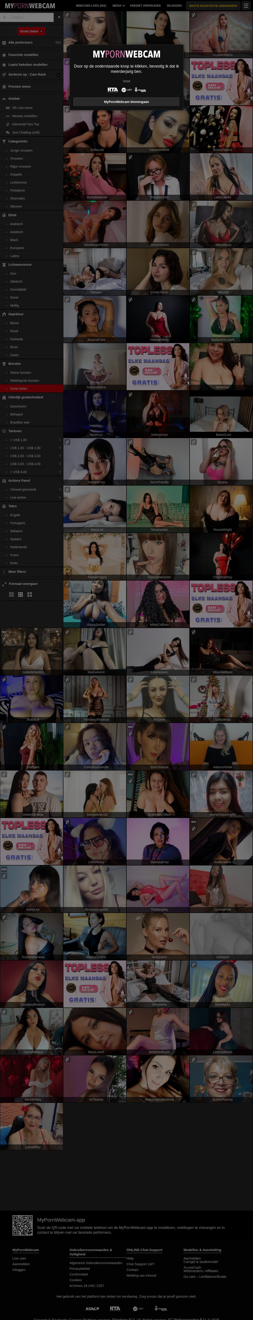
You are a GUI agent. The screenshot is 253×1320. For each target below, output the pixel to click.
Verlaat (126, 81)
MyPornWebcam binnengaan (126, 102)
